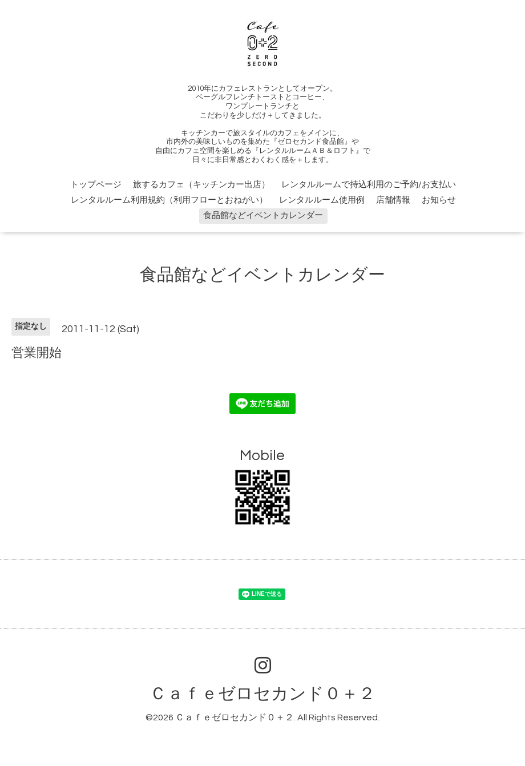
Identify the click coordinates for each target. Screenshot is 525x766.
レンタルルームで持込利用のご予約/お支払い (368, 184)
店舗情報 (393, 200)
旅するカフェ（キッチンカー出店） (201, 184)
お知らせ (439, 200)
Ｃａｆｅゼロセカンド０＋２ (262, 694)
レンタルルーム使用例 (322, 200)
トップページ (96, 184)
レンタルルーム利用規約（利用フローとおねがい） (169, 200)
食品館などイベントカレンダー (263, 215)
